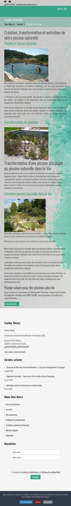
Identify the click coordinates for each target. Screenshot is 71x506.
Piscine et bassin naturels (20, 43)
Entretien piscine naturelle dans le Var (28, 193)
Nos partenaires (11, 414)
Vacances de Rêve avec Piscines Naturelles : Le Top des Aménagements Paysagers (35, 369)
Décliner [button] (38, 502)
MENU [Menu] (62, 9)
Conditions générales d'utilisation (17, 425)
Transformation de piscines (21, 122)
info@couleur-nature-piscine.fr (27, 4)
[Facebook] (5, 1)
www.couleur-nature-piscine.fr (15, 351)
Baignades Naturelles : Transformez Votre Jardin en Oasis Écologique (35, 378)
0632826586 (24, 346)
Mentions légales (12, 430)
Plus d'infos (48, 502)
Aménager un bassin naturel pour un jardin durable (35, 387)
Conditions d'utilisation (30, 472)
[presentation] (29, 465)
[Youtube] (10, 1)
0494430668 (10, 4)
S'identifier (9, 435)
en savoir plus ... (12, 303)
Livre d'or (9, 409)
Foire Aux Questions (13, 404)
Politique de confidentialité (15, 419)
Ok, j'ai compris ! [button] (26, 502)
